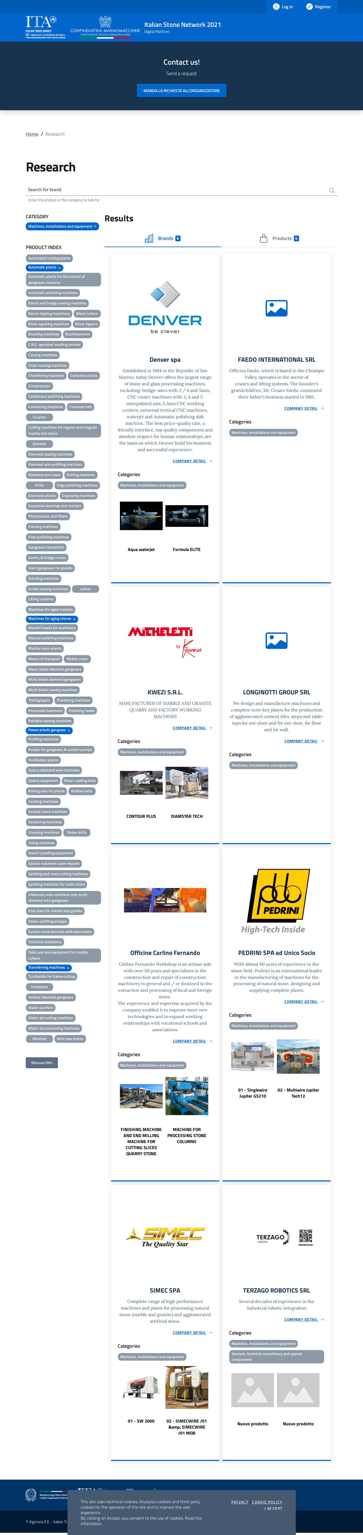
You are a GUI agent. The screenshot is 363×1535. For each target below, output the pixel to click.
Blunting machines (43, 334)
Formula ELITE (187, 550)
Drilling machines (81, 475)
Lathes (85, 589)
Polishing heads (82, 711)
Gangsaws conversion (46, 547)
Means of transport (44, 659)
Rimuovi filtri (41, 1063)
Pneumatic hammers (45, 711)
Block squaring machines (48, 324)
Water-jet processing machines (54, 1028)
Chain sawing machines (47, 366)
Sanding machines (43, 802)
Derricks (39, 444)
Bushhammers (77, 334)
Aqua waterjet (141, 550)
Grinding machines (43, 579)
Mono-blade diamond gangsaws (54, 669)
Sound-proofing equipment (50, 853)
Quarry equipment (43, 781)
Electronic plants (42, 496)
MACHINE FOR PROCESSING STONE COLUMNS (186, 1137)
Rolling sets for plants (46, 791)
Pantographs (39, 700)
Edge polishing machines (77, 485)
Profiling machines (43, 739)
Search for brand (46, 189)
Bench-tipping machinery (49, 314)
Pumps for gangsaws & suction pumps (60, 750)
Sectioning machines (45, 822)
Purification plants (43, 760)
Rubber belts (82, 791)
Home (32, 134)
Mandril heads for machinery (52, 628)
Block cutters (87, 314)
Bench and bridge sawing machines (57, 303)
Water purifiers (40, 1008)
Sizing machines (41, 843)
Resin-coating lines (80, 781)
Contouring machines (45, 407)
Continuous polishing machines (54, 397)
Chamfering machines (46, 376)
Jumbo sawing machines (48, 589)
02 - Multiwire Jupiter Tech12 (298, 1095)
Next (217, 525)
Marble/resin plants (44, 649)
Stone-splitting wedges (47, 922)
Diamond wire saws (44, 475)
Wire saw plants (70, 1039)
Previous (113, 525)
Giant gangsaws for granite (50, 568)
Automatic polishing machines (53, 293)
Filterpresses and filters (48, 516)
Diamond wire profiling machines (55, 465)
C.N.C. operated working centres (54, 345)
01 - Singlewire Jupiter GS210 (252, 1095)
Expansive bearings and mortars (54, 506)
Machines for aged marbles (50, 610)
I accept (273, 1508)
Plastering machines (73, 700)
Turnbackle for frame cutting (51, 977)
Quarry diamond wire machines (54, 770)
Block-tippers (86, 324)
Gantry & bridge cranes (47, 558)
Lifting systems (41, 599)
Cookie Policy (267, 1502)
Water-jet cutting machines (50, 1018)
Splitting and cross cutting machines (58, 874)
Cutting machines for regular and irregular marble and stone (62, 431)
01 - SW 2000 (141, 1423)
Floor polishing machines (48, 537)
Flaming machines (43, 527)
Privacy (240, 1502)
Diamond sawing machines (50, 454)
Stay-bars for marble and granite (55, 911)
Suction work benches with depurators (60, 932)
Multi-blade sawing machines (52, 690)
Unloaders (39, 987)
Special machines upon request (54, 864)
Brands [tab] (163, 238)
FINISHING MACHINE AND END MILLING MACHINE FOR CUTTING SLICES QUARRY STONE (141, 1143)
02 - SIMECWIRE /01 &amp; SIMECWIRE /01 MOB (187, 1429)
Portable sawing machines (50, 721)
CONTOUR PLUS (141, 817)
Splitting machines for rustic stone (56, 884)
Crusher (39, 417)
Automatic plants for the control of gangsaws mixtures (56, 280)
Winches (39, 1039)
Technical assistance (45, 942)
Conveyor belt (80, 407)
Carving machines (42, 355)
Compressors (39, 386)
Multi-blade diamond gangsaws (54, 680)
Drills (39, 485)
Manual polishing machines (51, 638)
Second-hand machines (47, 812)
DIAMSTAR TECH (187, 817)
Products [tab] (279, 238)
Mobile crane (77, 659)
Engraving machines (78, 496)
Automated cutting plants (49, 258)
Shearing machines (44, 833)
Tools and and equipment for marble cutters (58, 956)
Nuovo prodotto (252, 1426)
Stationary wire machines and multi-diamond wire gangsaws (58, 898)
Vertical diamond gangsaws (51, 997)
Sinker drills (77, 833)
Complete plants (84, 376)
